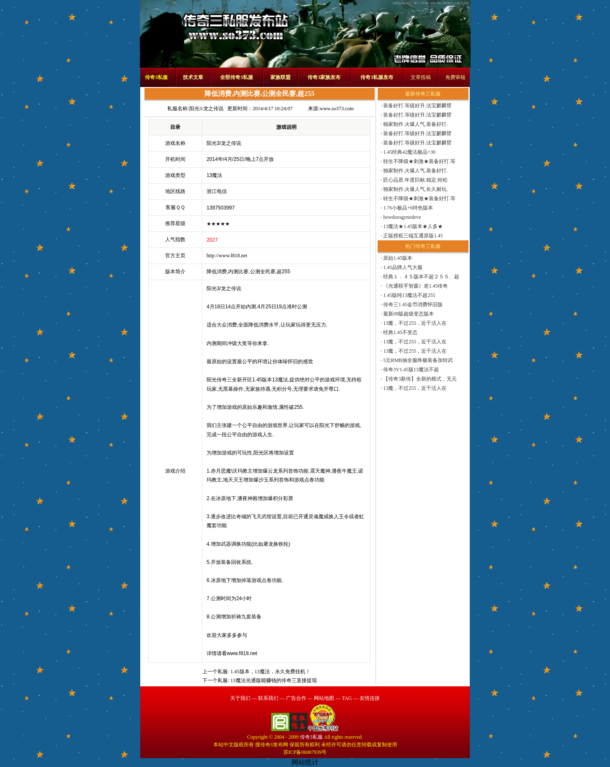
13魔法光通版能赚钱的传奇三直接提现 (274, 680)
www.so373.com (337, 109)
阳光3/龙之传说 (206, 109)
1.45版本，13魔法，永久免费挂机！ (270, 672)
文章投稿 (421, 77)
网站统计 (305, 762)
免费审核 (455, 77)
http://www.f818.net (227, 255)
